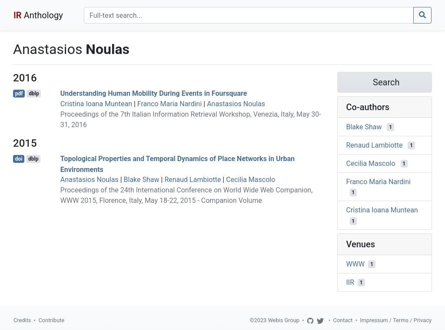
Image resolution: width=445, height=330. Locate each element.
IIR (350, 282)
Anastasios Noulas (236, 104)
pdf (19, 94)
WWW (355, 264)
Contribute (51, 320)
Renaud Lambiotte (192, 179)
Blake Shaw (141, 179)
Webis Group (283, 320)
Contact (343, 320)
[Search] (249, 15)
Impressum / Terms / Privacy (396, 320)
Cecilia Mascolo (250, 179)
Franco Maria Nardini (169, 104)
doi (19, 159)
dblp (34, 94)
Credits (22, 320)
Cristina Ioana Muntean (96, 104)
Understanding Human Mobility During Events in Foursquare (153, 93)
